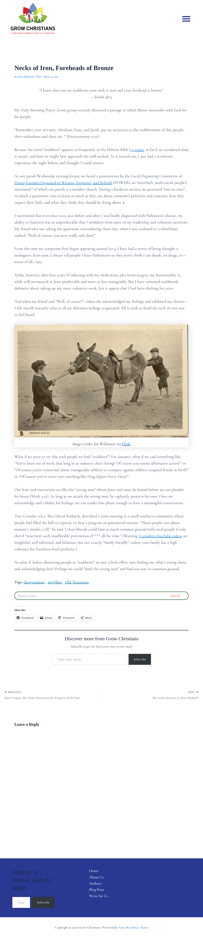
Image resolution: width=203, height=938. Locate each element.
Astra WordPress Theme (133, 927)
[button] (186, 18)
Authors (93, 884)
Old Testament (77, 582)
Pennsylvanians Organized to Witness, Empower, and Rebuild (63, 182)
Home (91, 871)
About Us (94, 877)
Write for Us (97, 897)
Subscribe (139, 659)
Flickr (126, 443)
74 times (137, 149)
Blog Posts (95, 890)
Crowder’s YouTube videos (160, 535)
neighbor (55, 582)
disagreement (34, 582)
